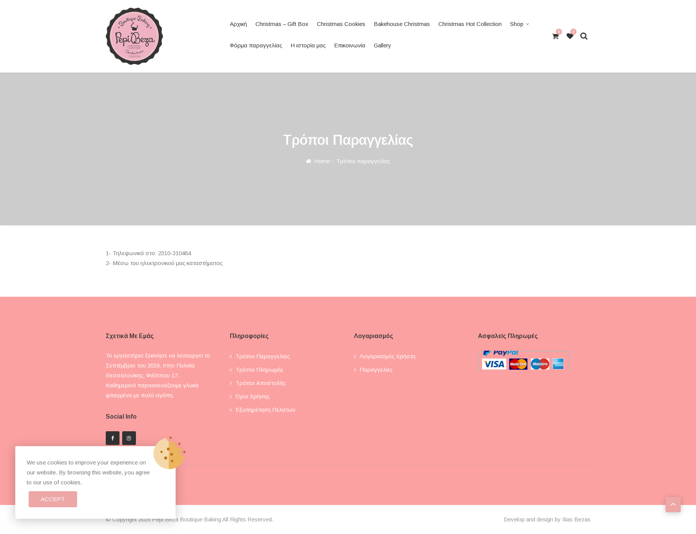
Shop (516, 24)
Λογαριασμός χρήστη (387, 356)
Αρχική (238, 24)
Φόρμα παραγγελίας (256, 45)
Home (322, 161)
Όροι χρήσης (253, 396)
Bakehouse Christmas (402, 24)
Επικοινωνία (349, 45)
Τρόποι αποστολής (261, 383)
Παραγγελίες (376, 369)
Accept (53, 499)
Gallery (382, 45)
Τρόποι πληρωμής (259, 369)
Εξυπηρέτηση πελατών (266, 409)
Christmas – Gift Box (281, 24)
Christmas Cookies (341, 24)
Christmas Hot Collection (470, 24)
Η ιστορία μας (308, 45)
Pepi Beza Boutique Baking (186, 519)
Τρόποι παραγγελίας (263, 356)
